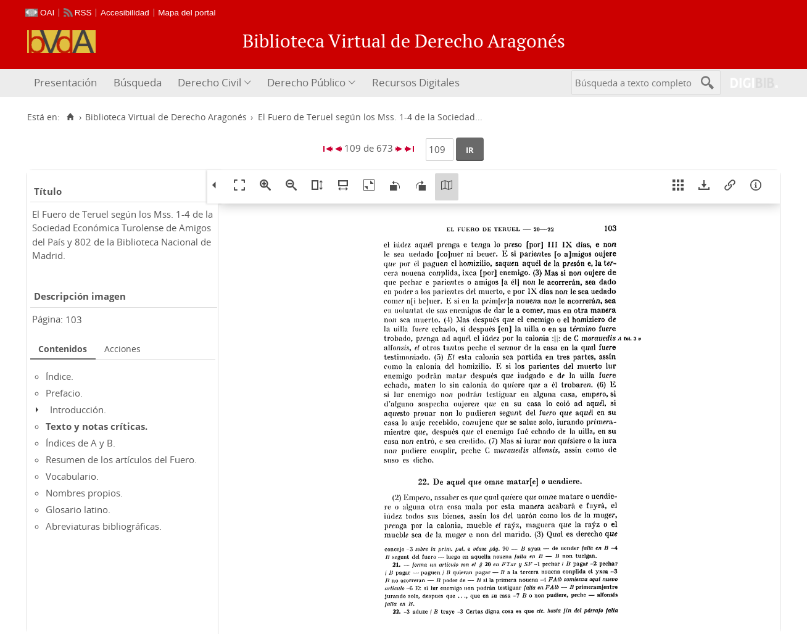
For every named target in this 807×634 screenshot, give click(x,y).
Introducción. (78, 409)
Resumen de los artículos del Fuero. (121, 459)
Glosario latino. (78, 509)
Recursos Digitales (416, 82)
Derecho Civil (209, 82)
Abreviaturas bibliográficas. (104, 526)
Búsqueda (138, 82)
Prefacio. (64, 393)
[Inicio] (70, 117)
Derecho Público (306, 82)
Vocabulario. (72, 476)
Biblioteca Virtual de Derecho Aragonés (166, 117)
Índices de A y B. (80, 443)
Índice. (59, 376)
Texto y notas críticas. (96, 426)
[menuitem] (67, 83)
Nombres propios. (84, 493)
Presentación (65, 82)
